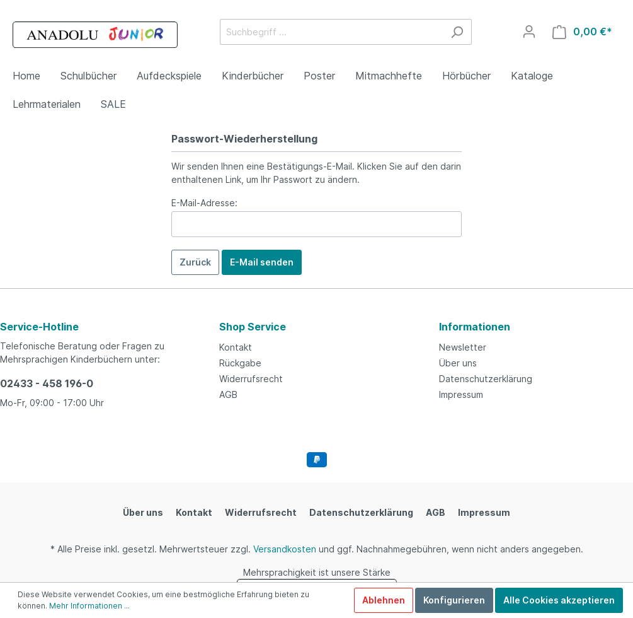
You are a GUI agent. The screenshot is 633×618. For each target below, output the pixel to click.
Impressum (461, 394)
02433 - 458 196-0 (46, 383)
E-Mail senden (262, 262)
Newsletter (462, 347)
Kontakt (235, 347)
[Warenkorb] (582, 32)
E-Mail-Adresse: (204, 202)
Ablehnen (383, 600)
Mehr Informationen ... (89, 605)
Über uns (458, 363)
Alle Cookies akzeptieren (559, 600)
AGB (228, 394)
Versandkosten (284, 549)
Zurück (195, 262)
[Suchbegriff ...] (331, 32)
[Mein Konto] (529, 31)
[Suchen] (457, 32)
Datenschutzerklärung (485, 378)
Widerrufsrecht (251, 378)
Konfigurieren (454, 600)
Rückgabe (240, 363)
